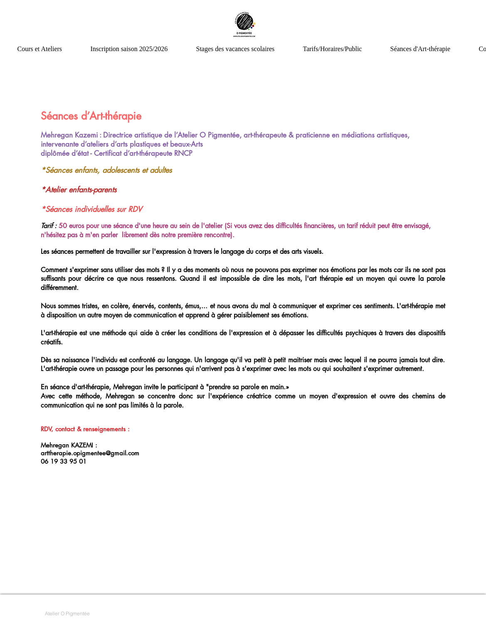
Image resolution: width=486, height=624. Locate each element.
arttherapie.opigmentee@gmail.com (90, 453)
